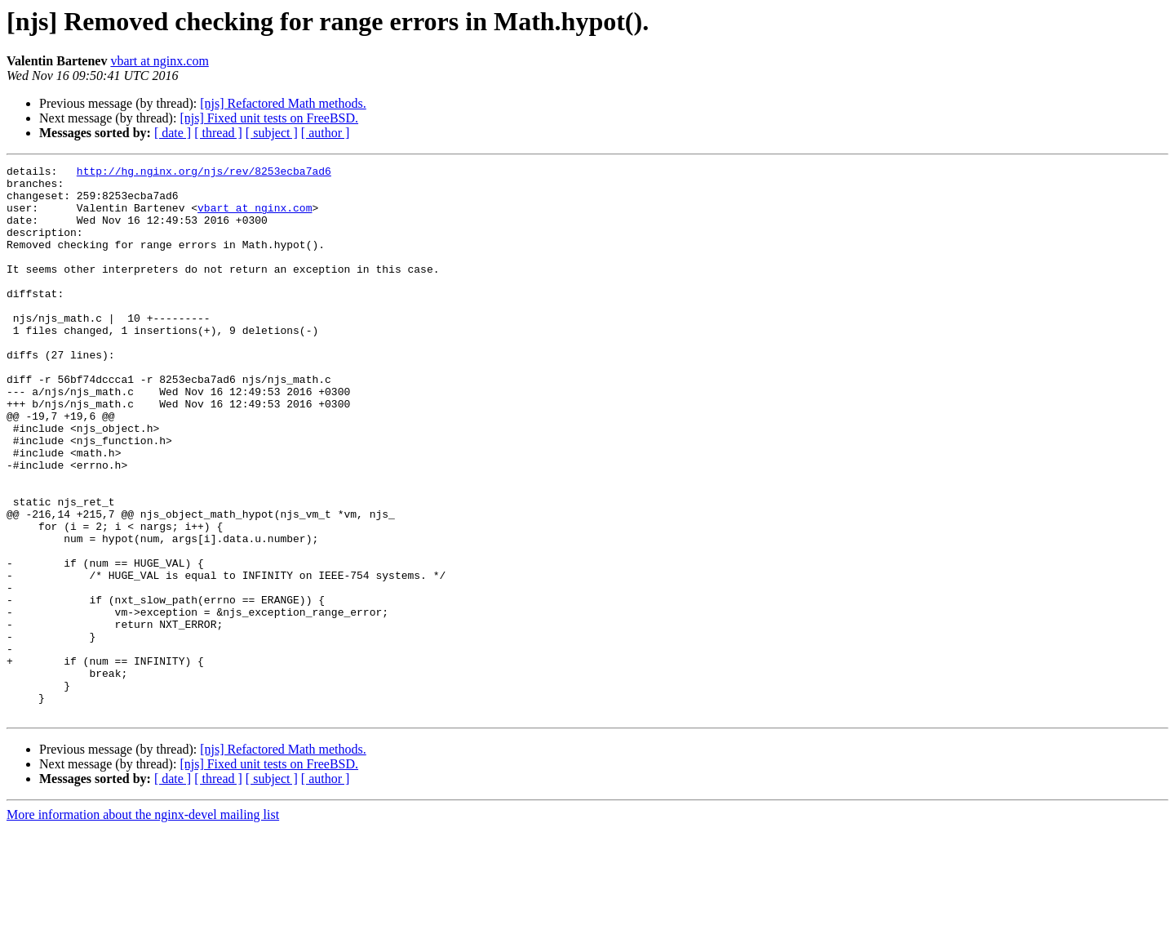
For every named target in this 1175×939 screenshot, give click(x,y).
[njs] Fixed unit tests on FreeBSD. (269, 118)
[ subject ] (272, 133)
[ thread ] (218, 133)
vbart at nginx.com (159, 61)
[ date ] (172, 133)
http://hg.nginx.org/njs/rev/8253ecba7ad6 (204, 173)
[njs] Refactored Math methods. (283, 103)
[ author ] (325, 133)
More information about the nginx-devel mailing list (143, 925)
